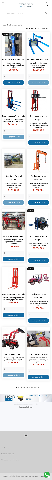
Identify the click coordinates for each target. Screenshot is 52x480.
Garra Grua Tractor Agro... (13, 236)
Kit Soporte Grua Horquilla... (13, 59)
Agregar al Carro (14, 82)
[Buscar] (26, 13)
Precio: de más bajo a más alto (13, 25)
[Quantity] (13, 76)
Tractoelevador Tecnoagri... (13, 116)
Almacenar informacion (10, 460)
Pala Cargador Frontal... (13, 354)
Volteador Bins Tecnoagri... (38, 59)
